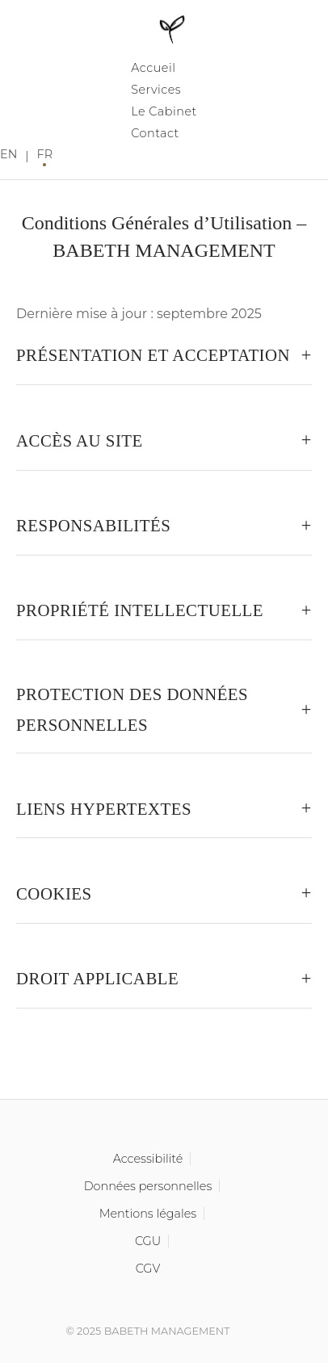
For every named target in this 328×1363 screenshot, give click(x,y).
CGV (148, 1268)
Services (156, 89)
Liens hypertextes (103, 808)
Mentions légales (147, 1213)
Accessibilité (148, 1158)
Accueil (153, 68)
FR (45, 154)
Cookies (54, 893)
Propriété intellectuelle (139, 610)
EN (8, 154)
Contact (155, 133)
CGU (148, 1241)
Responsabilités (93, 525)
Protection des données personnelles (132, 709)
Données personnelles (148, 1186)
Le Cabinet (163, 111)
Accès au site (79, 440)
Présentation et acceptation (153, 355)
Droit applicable (97, 978)
